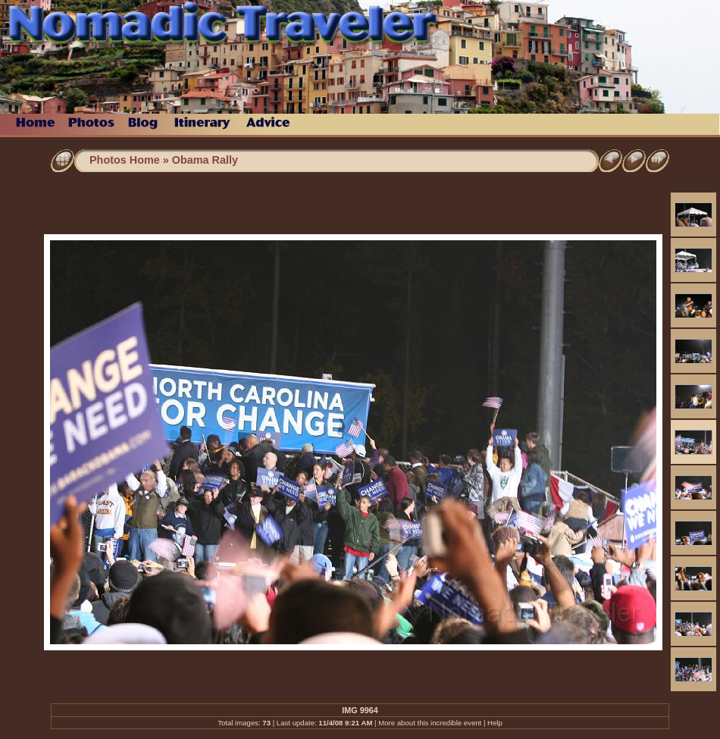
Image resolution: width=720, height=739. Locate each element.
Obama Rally (205, 160)
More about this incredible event (429, 723)
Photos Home (124, 160)
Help (494, 723)
